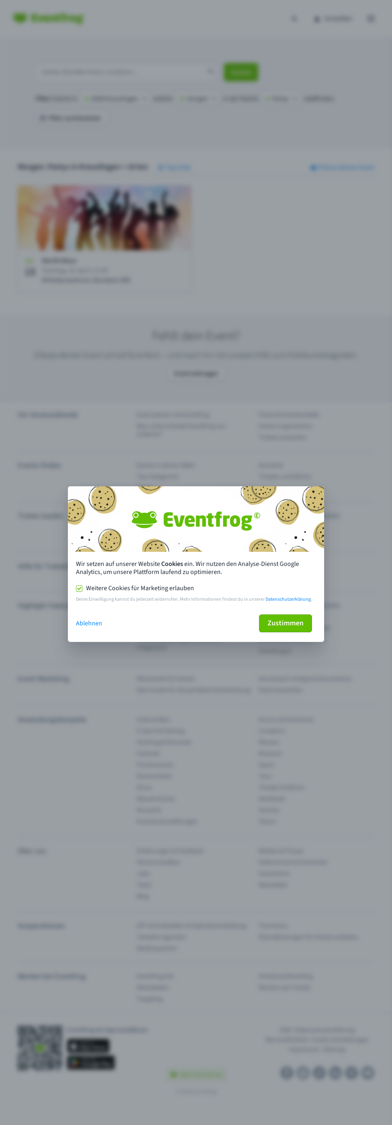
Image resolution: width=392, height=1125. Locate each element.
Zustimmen (285, 623)
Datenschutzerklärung (288, 599)
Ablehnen (89, 623)
